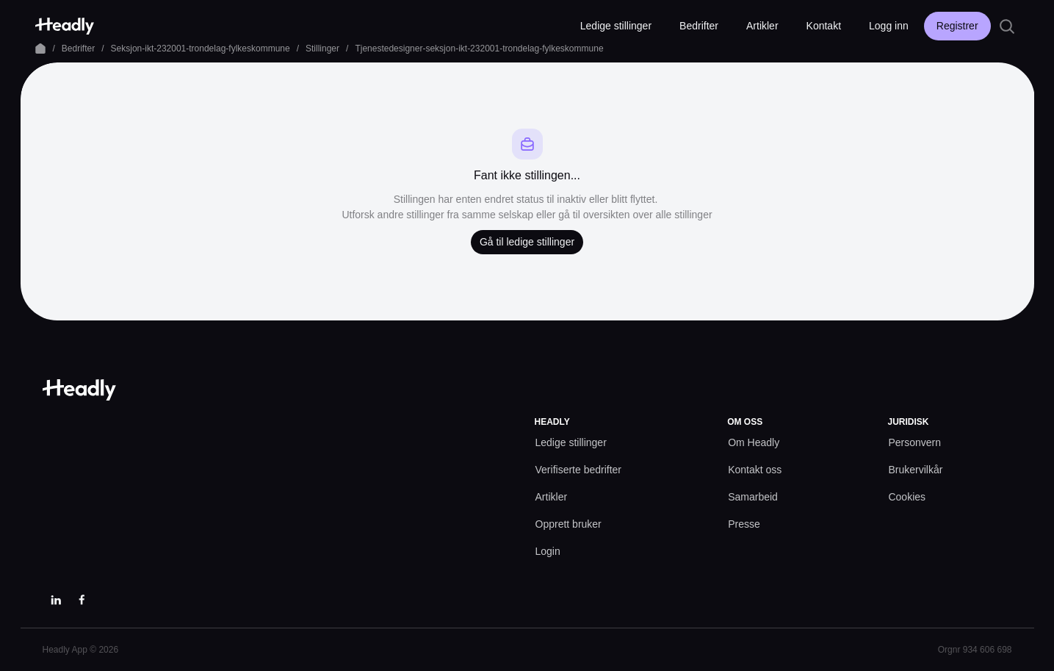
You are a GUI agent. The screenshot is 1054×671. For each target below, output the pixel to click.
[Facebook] (82, 599)
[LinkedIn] (56, 599)
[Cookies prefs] (907, 497)
